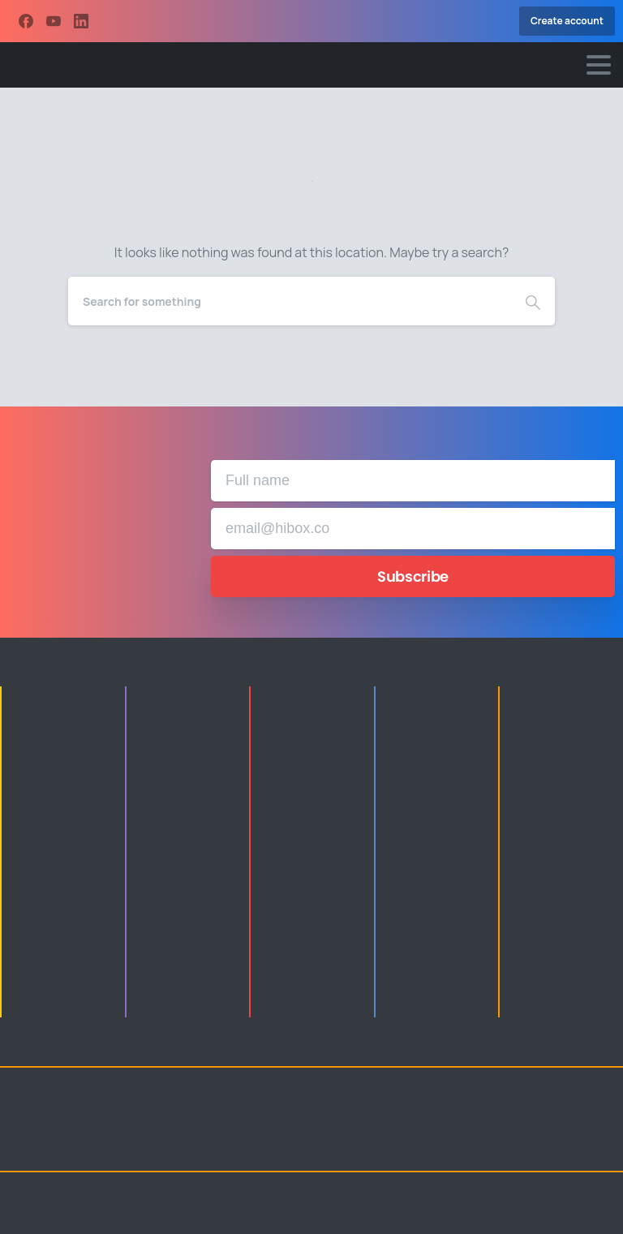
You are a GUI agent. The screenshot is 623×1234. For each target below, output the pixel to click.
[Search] (289, 301)
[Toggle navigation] (598, 65)
